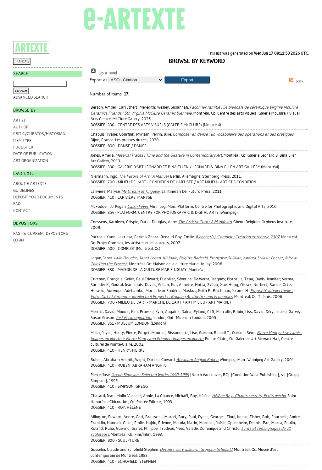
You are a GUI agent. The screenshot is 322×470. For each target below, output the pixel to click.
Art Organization (30, 160)
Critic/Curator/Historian (39, 133)
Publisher (23, 147)
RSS (295, 81)
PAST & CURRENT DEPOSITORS (40, 233)
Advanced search (30, 97)
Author (21, 127)
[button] (187, 80)
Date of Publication (33, 153)
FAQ (16, 203)
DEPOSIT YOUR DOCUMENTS (38, 197)
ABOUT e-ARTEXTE (30, 183)
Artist (19, 120)
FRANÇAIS (21, 61)
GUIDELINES (23, 190)
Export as (98, 80)
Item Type (22, 140)
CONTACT (21, 210)
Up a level (103, 73)
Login (18, 240)
